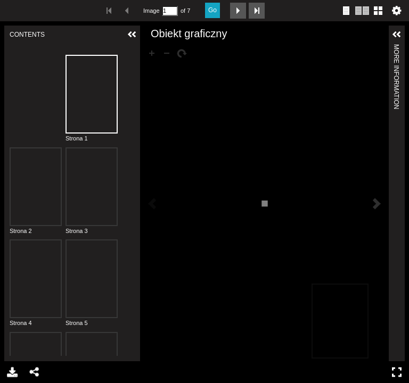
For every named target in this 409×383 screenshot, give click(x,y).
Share (34, 372)
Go (212, 10)
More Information (396, 48)
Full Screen (398, 372)
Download (11, 372)
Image (151, 10)
